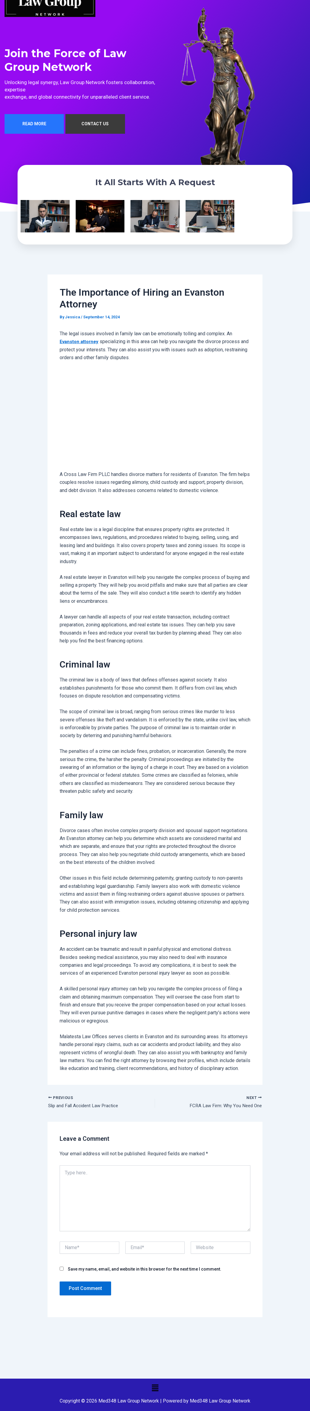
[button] (155, 1388)
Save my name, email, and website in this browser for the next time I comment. (144, 1271)
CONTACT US (95, 125)
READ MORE (34, 125)
